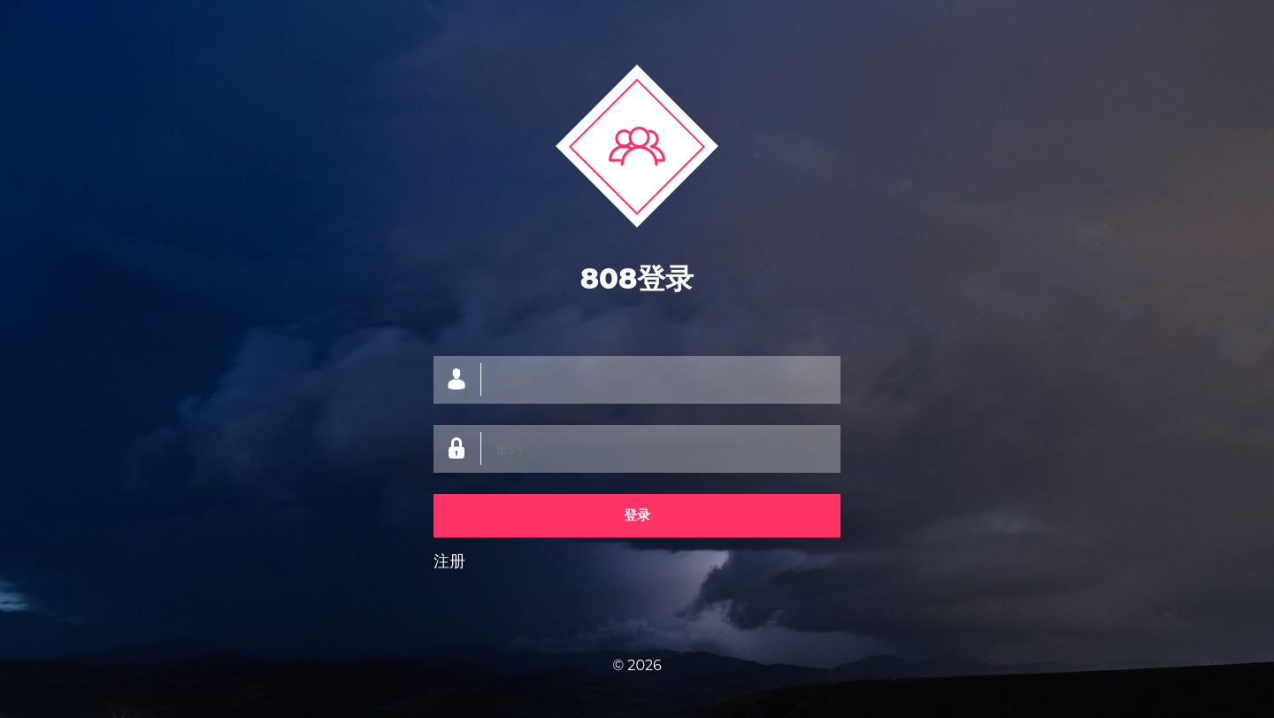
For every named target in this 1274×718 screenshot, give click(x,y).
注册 (449, 561)
